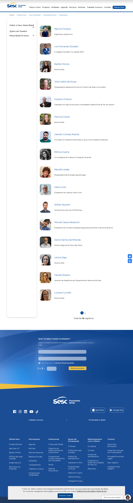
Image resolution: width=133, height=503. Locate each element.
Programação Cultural (73, 468)
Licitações (33, 461)
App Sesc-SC (14, 448)
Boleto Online (15, 453)
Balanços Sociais (35, 457)
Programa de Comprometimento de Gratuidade (56, 459)
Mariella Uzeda (61, 169)
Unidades (55, 7)
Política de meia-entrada (16, 458)
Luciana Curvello (62, 292)
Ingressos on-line (75, 463)
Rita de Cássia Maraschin (67, 222)
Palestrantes (63, 15)
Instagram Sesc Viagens (113, 468)
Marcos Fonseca (62, 29)
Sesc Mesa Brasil (35, 15)
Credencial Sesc (15, 444)
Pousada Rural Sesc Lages (115, 458)
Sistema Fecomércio (53, 470)
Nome (40, 349)
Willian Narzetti (62, 205)
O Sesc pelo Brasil (55, 444)
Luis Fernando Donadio (66, 46)
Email (40, 356)
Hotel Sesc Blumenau (112, 445)
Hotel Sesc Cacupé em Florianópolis (115, 451)
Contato (107, 7)
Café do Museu (74, 477)
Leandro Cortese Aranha (66, 134)
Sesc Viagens (112, 463)
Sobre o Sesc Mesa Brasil (22, 25)
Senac (51, 465)
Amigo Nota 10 (15, 463)
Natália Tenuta (61, 64)
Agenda (64, 7)
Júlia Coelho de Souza (65, 82)
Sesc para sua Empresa (14, 468)
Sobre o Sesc (35, 7)
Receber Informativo (77, 368)
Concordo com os (56, 363)
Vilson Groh (60, 187)
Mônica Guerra (61, 152)
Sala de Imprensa (36, 453)
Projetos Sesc (22, 15)
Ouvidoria (92, 446)
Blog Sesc (92, 469)
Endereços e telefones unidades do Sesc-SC (96, 463)
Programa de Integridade (34, 474)
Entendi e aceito (65, 495)
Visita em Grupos (75, 473)
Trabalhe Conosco (95, 7)
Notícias (81, 7)
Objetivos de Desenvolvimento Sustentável (55, 450)
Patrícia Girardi (62, 117)
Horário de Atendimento (73, 458)
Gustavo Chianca (63, 99)
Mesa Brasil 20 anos (49, 15)
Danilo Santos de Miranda (67, 240)
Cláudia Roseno (62, 275)
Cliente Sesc (119, 7)
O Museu (72, 446)
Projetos (46, 7)
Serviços (73, 7)
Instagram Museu (75, 481)
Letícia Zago (60, 257)
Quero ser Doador (18, 31)
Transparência (34, 465)
